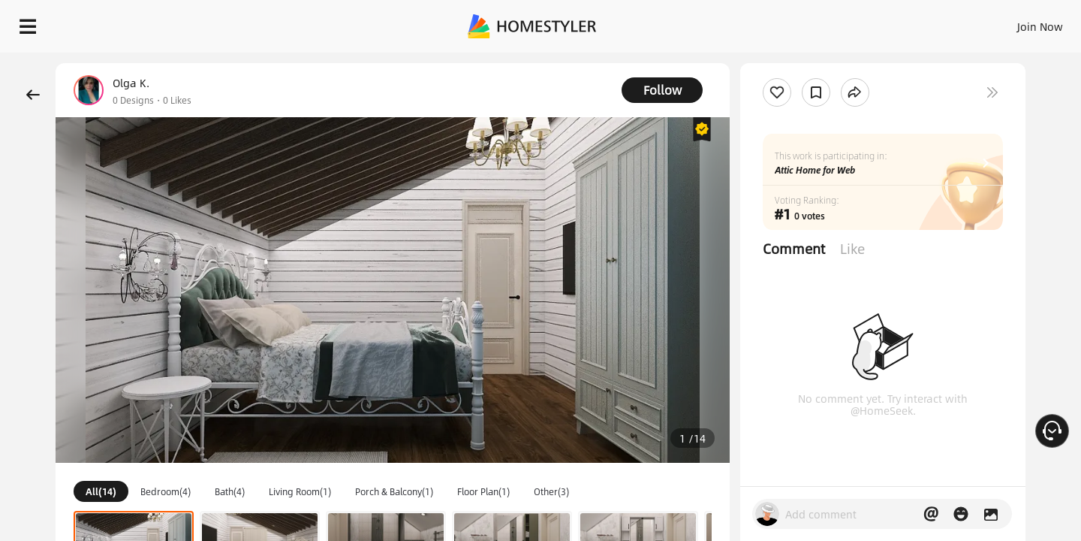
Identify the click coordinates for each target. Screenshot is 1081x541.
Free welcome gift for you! (768, 63)
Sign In (803, 22)
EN (911, 22)
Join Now (859, 22)
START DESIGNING (1006, 22)
